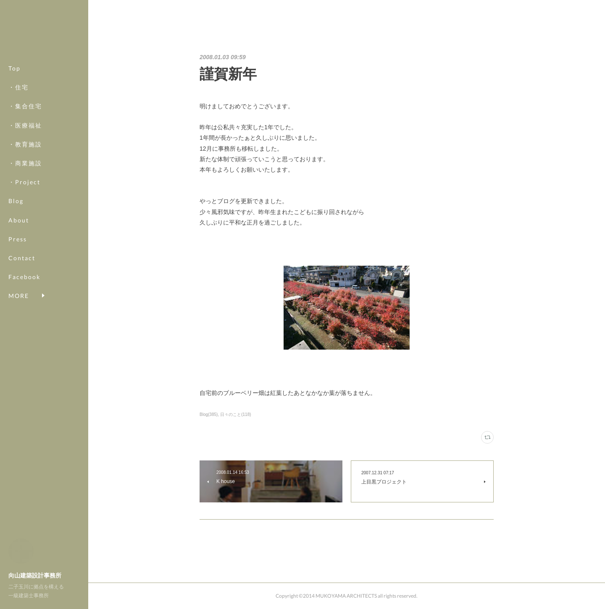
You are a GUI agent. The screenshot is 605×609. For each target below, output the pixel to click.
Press (17, 239)
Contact (21, 257)
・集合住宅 (25, 106)
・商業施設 (25, 163)
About (18, 220)
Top (14, 68)
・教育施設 (25, 144)
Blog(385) (209, 414)
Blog (16, 200)
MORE (18, 276)
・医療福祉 (25, 125)
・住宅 (18, 87)
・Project (24, 182)
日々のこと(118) (235, 414)
